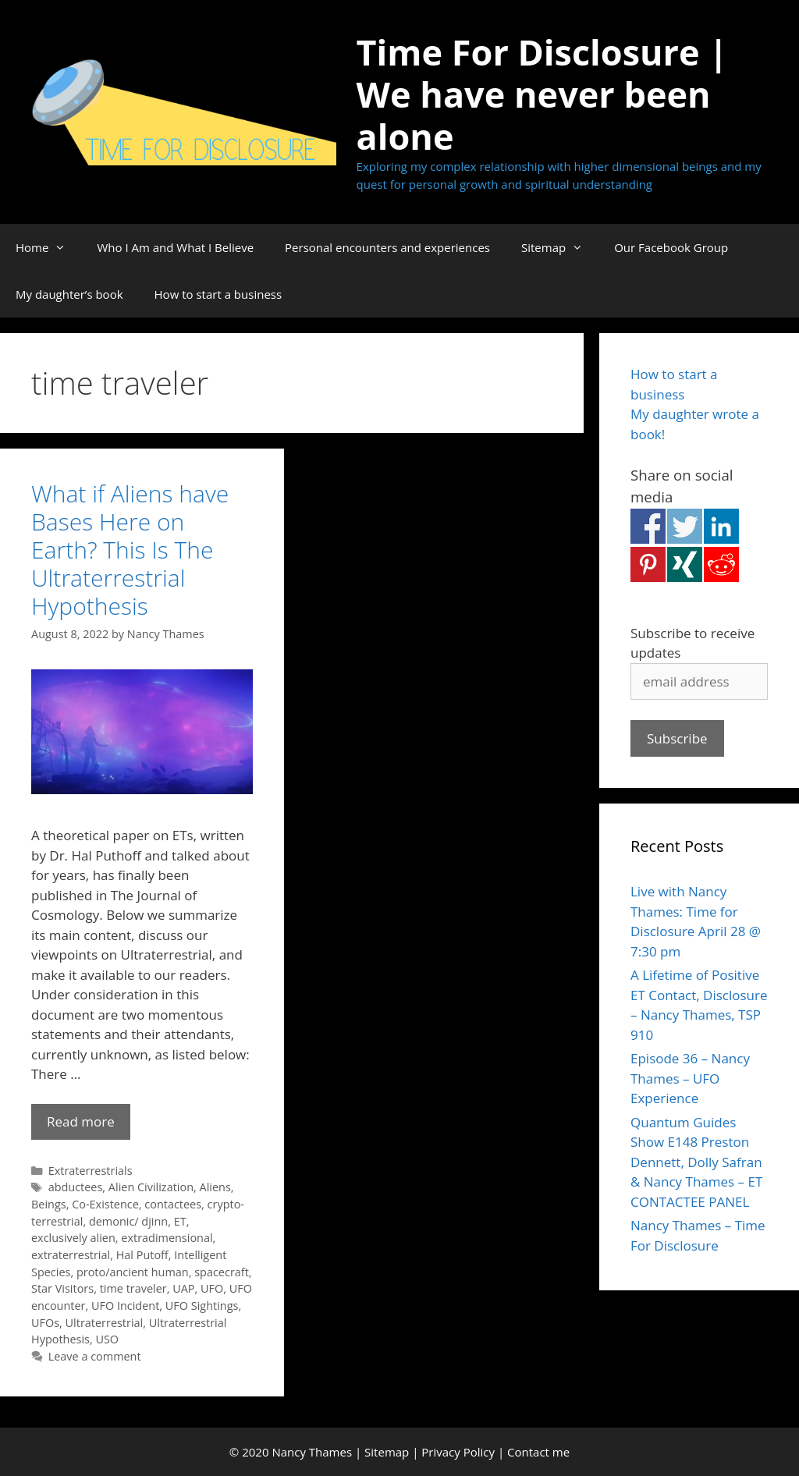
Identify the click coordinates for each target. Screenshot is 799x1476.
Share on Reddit (721, 564)
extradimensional (166, 1237)
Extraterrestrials (90, 1170)
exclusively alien (73, 1237)
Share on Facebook (648, 526)
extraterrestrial (70, 1254)
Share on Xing (684, 564)
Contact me (538, 1452)
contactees (172, 1204)
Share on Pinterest (648, 564)
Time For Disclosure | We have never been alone (543, 94)
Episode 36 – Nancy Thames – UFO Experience (690, 1078)
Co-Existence (105, 1204)
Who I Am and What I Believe (175, 247)
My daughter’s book (69, 294)
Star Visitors (62, 1288)
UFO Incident (125, 1305)
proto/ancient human (132, 1272)
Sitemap (559, 247)
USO (107, 1339)
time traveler (133, 1288)
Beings (48, 1204)
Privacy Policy (458, 1452)
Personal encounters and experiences (387, 247)
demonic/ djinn (128, 1221)
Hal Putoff (142, 1254)
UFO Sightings (202, 1305)
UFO (212, 1288)
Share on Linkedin (721, 526)
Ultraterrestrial (105, 1322)
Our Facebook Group (671, 247)
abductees (75, 1187)
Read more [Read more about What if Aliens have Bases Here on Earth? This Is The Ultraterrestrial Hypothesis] (81, 1121)
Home (48, 247)
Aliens (215, 1187)
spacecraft (221, 1272)
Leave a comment (94, 1356)
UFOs (45, 1322)
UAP (183, 1288)
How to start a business (218, 294)
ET (180, 1221)
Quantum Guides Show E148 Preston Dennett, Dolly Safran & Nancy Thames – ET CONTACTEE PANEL (696, 1162)
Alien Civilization (151, 1187)
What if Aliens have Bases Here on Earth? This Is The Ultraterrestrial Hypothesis (130, 549)
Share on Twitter (684, 526)
